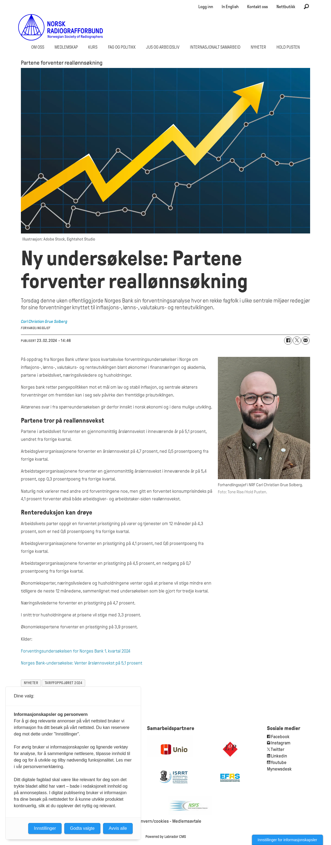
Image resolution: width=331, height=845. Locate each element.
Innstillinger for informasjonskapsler (287, 840)
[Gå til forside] (60, 27)
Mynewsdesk (279, 769)
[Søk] (306, 7)
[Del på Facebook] (288, 340)
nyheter (31, 683)
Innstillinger (45, 828)
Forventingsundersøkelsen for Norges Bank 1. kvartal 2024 (75, 651)
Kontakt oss (257, 6)
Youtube (279, 762)
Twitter (277, 749)
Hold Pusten (288, 47)
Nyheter (258, 47)
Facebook (279, 736)
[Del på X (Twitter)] (297, 340)
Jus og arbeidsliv (162, 47)
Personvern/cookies (149, 821)
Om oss (37, 47)
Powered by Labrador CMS (165, 836)
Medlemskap (66, 47)
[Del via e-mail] (305, 340)
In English (230, 6)
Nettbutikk (285, 6)
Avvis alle (118, 828)
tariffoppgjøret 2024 (63, 683)
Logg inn (205, 6)
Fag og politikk (122, 47)
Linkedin (279, 756)
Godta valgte (82, 828)
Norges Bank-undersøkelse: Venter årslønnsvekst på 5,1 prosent (81, 663)
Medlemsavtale (186, 821)
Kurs (92, 47)
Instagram (280, 743)
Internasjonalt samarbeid (215, 47)
